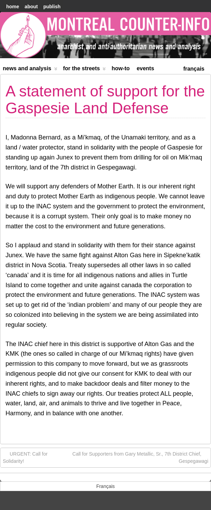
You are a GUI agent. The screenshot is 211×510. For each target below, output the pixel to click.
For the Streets (84, 69)
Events (145, 68)
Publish (51, 6)
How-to (121, 68)
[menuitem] (194, 68)
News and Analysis (30, 69)
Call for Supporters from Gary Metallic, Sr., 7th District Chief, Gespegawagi (140, 457)
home (12, 6)
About (31, 6)
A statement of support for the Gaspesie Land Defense (105, 99)
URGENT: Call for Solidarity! (25, 457)
